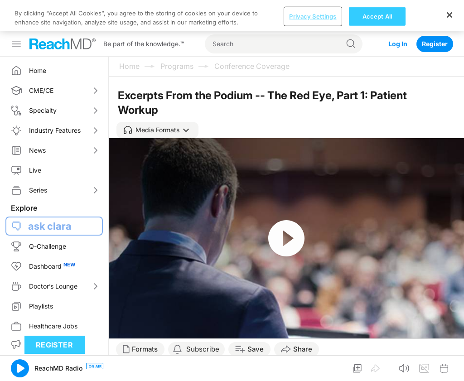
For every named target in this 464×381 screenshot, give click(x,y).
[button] (157, 130)
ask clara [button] (50, 226)
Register (435, 44)
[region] (232, 15)
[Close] (449, 15)
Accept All (377, 15)
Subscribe (202, 349)
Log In (397, 44)
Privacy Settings (312, 15)
